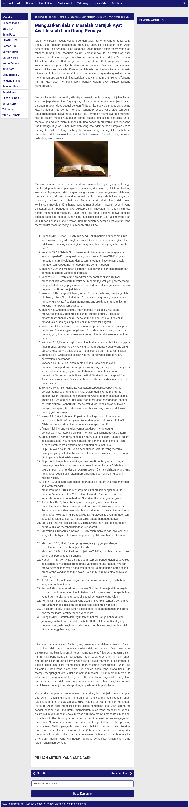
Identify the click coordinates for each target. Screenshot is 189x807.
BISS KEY (8, 28)
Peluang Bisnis (11, 80)
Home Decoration (13, 63)
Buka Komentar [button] (82, 793)
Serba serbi (65, 3)
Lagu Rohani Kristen (14, 74)
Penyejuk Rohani (12, 98)
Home (29, 3)
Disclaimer (60, 803)
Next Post (43, 773)
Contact (39, 803)
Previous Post (119, 773)
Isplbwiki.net (11, 3)
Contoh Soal (9, 46)
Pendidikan (46, 3)
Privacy (49, 803)
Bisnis (118, 3)
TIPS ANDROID (11, 115)
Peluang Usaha (11, 86)
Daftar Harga (10, 57)
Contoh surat (10, 51)
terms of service (77, 803)
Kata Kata (100, 3)
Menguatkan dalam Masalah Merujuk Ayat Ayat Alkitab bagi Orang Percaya (80, 28)
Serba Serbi (9, 103)
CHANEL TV (9, 40)
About (29, 803)
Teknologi (83, 3)
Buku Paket (9, 34)
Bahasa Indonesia (13, 23)
